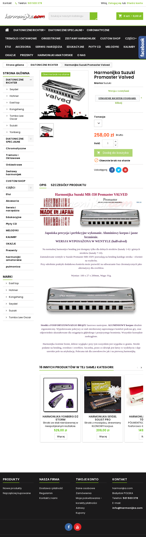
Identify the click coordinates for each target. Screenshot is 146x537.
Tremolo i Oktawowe (21, 38)
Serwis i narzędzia (48, 47)
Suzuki (13, 125)
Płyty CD (95, 47)
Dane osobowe (85, 488)
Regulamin (46, 493)
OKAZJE (10, 55)
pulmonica (13, 266)
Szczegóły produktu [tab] (68, 185)
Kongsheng (17, 109)
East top (15, 102)
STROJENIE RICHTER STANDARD (117, 98)
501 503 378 (35, 3)
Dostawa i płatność (51, 488)
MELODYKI (112, 47)
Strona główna (16, 73)
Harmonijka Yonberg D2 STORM (60, 418)
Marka (98, 83)
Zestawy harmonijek (80, 38)
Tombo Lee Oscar (17, 117)
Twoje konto (87, 479)
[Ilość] (107, 143)
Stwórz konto (135, 3)
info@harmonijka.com (127, 508)
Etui (8, 47)
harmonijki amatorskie (55, 55)
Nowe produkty (12, 488)
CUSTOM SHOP (110, 38)
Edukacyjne (75, 47)
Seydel (14, 89)
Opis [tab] (42, 185)
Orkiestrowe (50, 38)
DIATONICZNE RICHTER (28, 30)
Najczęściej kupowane (17, 493)
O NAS (81, 55)
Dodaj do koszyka (113, 153)
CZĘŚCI (130, 38)
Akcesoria (23, 47)
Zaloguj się (114, 3)
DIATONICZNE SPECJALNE (65, 30)
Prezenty (26, 55)
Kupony (80, 513)
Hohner (14, 96)
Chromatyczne (98, 30)
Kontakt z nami (48, 498)
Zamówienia (83, 493)
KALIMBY (129, 47)
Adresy (80, 508)
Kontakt (7, 3)
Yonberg (15, 132)
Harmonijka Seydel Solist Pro (103, 418)
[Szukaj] (73, 16)
